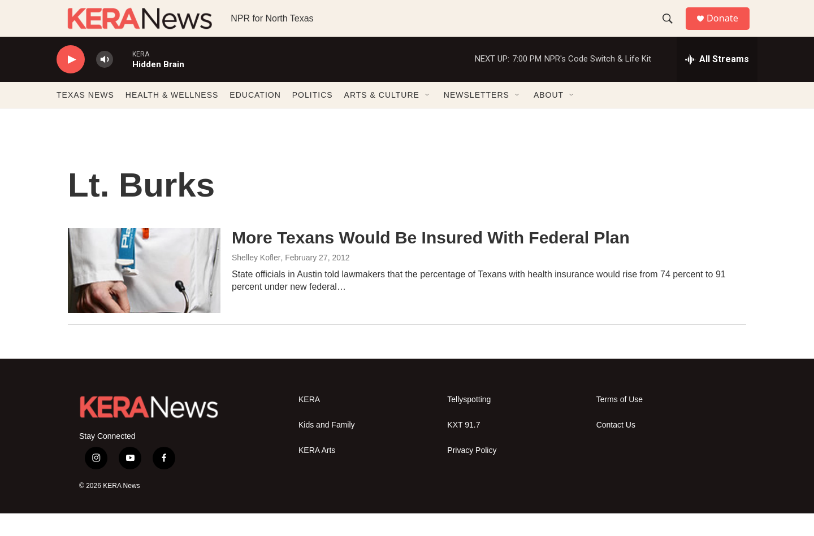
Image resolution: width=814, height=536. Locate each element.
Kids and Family (326, 447)
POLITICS (312, 117)
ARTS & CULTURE (381, 117)
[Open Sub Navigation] (427, 117)
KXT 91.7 (463, 447)
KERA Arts (316, 473)
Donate (728, 30)
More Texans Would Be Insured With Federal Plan (431, 260)
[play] (71, 82)
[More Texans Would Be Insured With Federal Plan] (144, 293)
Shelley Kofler (256, 280)
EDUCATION (255, 117)
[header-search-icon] (672, 30)
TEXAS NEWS (85, 117)
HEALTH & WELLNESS (172, 117)
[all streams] (717, 81)
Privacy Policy (471, 473)
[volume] (104, 82)
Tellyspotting (469, 422)
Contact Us (615, 447)
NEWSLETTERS (476, 117)
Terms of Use (619, 422)
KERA (309, 422)
